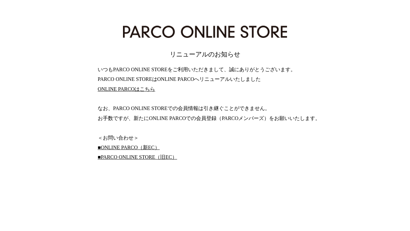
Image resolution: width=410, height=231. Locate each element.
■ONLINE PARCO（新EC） (129, 147)
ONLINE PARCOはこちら (126, 89)
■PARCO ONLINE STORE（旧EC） (137, 157)
